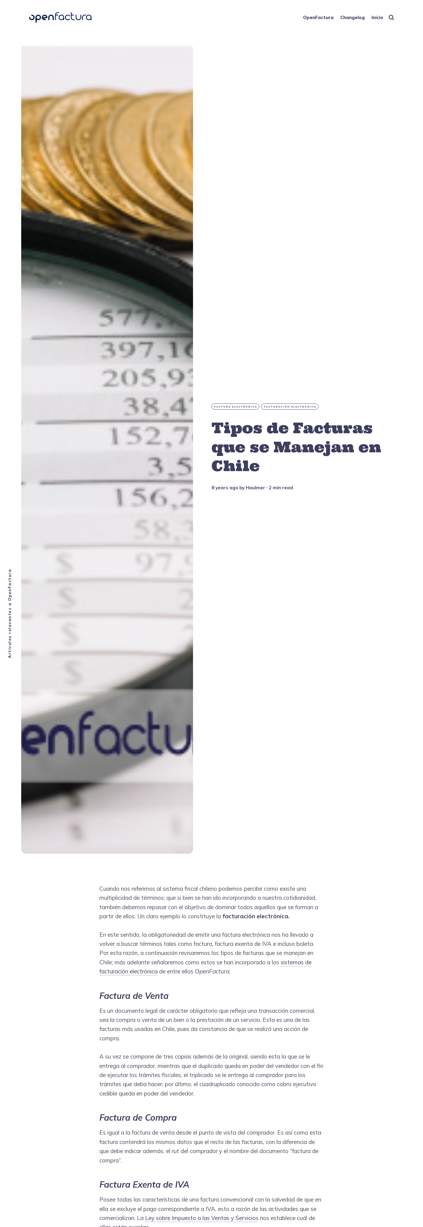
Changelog (352, 17)
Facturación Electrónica (290, 406)
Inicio (377, 17)
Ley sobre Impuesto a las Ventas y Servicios (201, 1218)
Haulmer (255, 487)
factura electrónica (235, 406)
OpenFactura (318, 17)
